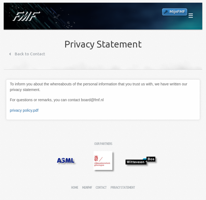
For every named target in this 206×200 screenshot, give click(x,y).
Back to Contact (29, 54)
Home (74, 188)
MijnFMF (177, 11)
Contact (100, 188)
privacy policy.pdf (24, 110)
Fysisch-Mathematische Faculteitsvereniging (26, 16)
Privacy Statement (123, 188)
